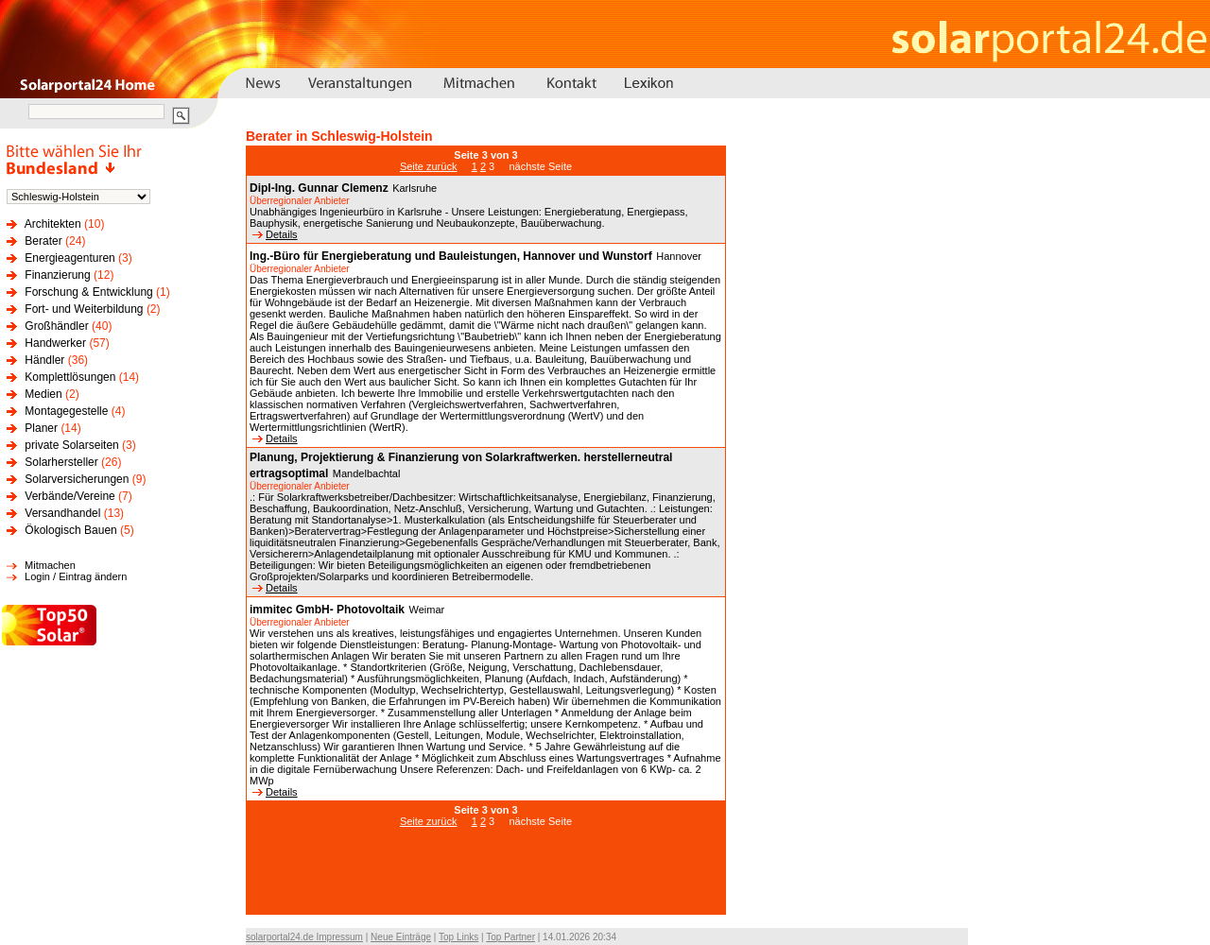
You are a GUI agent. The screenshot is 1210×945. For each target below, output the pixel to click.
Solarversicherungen (77, 479)
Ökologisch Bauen (70, 530)
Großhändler (56, 326)
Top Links (458, 937)
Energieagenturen (69, 258)
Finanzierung (57, 275)
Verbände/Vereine (69, 496)
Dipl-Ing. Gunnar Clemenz (319, 188)
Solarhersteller (61, 462)
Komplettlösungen (70, 377)
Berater (43, 241)
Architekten (53, 224)
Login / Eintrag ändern (76, 576)
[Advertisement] (486, 880)
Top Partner (510, 937)
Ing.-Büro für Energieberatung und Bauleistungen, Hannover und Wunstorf (451, 256)
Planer (41, 428)
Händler (44, 360)
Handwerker (55, 343)
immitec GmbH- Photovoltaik (327, 609)
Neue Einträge (401, 937)
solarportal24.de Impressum (304, 937)
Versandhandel (62, 513)
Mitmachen (50, 565)
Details (275, 234)
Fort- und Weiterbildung (84, 309)
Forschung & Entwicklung (88, 292)
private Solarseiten (71, 445)
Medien (43, 394)
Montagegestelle (66, 411)
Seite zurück (429, 166)
